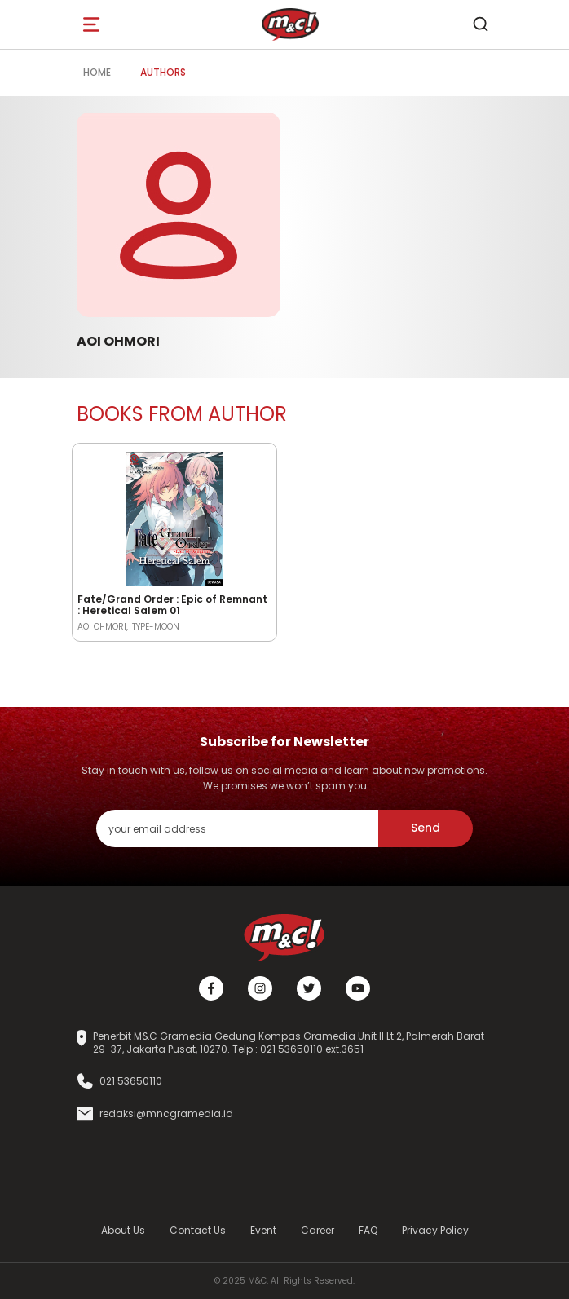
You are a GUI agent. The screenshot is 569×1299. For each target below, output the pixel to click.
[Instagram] (260, 988)
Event (263, 1230)
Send (425, 828)
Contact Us (198, 1230)
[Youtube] (358, 988)
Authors (163, 72)
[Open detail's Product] (174, 516)
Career (317, 1230)
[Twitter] (309, 988)
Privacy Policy (435, 1230)
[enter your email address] (237, 828)
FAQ (368, 1230)
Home (97, 72)
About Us (123, 1230)
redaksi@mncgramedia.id (166, 1113)
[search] (480, 24)
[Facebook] (211, 988)
